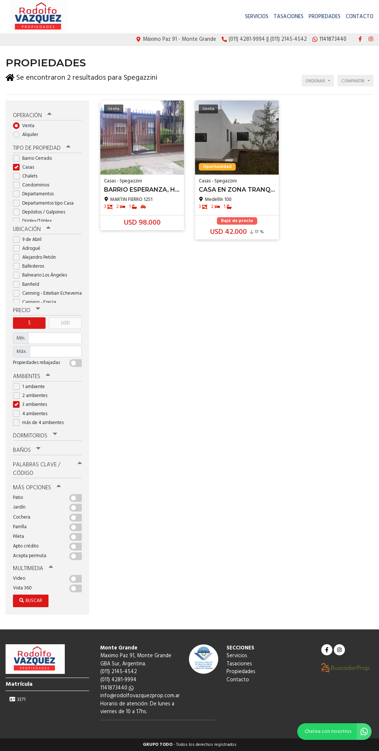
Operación (32, 115)
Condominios (33, 185)
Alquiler (28, 134)
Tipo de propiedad (41, 148)
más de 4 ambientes (40, 422)
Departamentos (35, 194)
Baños (26, 450)
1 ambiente (31, 386)
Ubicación (31, 229)
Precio (26, 310)
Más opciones (37, 487)
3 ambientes (32, 404)
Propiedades (325, 17)
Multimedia (33, 568)
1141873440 (117, 688)
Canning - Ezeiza (37, 302)
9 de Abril (29, 239)
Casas (26, 167)
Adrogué (29, 248)
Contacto (359, 17)
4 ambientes (32, 413)
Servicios (256, 17)
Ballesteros (31, 266)
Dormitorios (35, 435)
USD (65, 323)
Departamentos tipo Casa (45, 203)
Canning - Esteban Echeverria (47, 293)
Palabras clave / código (47, 469)
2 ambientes (32, 395)
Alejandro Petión (37, 257)
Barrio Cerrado (35, 158)
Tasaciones (288, 17)
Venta (26, 125)
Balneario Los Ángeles (42, 275)
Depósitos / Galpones (41, 212)
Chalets (27, 176)
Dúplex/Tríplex (35, 221)
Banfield (28, 284)
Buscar (30, 601)
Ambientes (31, 376)
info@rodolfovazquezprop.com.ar (140, 696)
